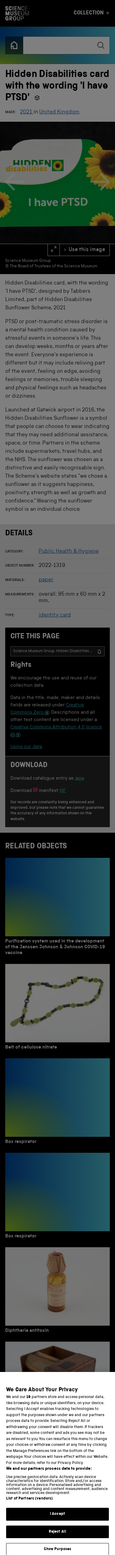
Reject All (57, 1537)
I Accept (57, 1519)
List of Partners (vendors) (29, 1504)
